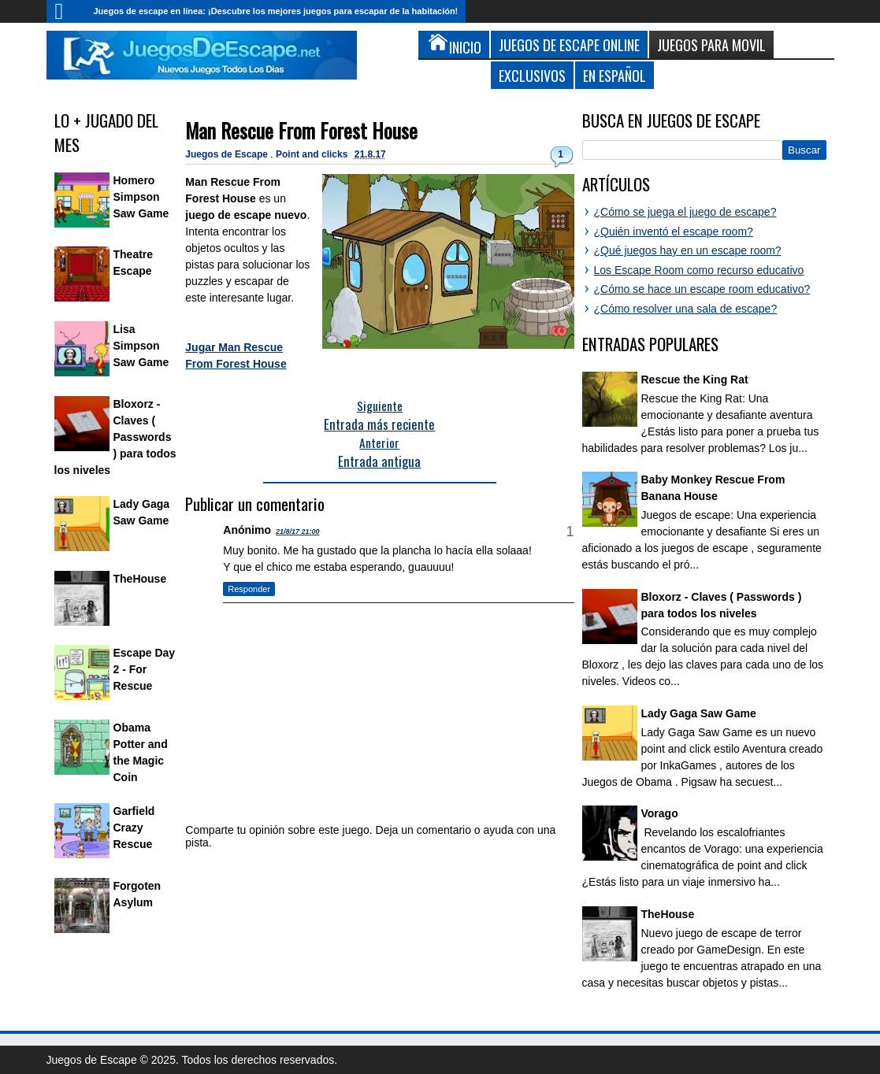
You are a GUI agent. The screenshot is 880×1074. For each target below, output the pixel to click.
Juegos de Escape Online (569, 44)
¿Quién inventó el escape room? (673, 231)
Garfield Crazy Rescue (134, 827)
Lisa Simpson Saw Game (141, 345)
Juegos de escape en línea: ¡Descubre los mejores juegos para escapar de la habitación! (276, 11)
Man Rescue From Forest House (301, 130)
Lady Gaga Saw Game (698, 713)
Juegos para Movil (711, 44)
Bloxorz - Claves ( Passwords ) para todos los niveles (115, 437)
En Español (614, 75)
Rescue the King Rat (694, 379)
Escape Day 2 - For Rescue (144, 669)
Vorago (659, 813)
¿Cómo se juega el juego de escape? (685, 212)
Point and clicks (313, 154)
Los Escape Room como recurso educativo (699, 270)
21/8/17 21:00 (298, 531)
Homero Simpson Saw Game (141, 197)
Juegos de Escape (227, 154)
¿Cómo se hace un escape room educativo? (702, 289)
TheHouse (140, 578)
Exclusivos (532, 75)
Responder (249, 589)
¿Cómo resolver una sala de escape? (686, 308)
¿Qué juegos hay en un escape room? (688, 250)
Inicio (66, 11)
